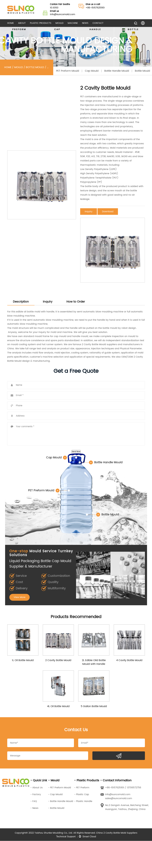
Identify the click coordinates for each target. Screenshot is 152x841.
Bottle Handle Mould (116, 71)
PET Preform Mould (67, 71)
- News (34, 808)
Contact (98, 23)
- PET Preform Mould (59, 788)
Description (21, 301)
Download (107, 211)
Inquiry (88, 211)
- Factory (35, 794)
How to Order (75, 301)
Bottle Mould (95, 54)
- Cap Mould (55, 794)
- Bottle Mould (56, 808)
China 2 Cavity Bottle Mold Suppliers (116, 833)
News (85, 23)
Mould (59, 23)
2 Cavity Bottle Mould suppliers (99, 344)
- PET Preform (81, 788)
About (22, 23)
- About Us (36, 788)
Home (10, 23)
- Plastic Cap (81, 794)
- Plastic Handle (83, 801)
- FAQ (33, 801)
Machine (73, 23)
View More (19, 597)
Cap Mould (91, 71)
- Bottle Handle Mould (60, 801)
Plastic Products (40, 23)
